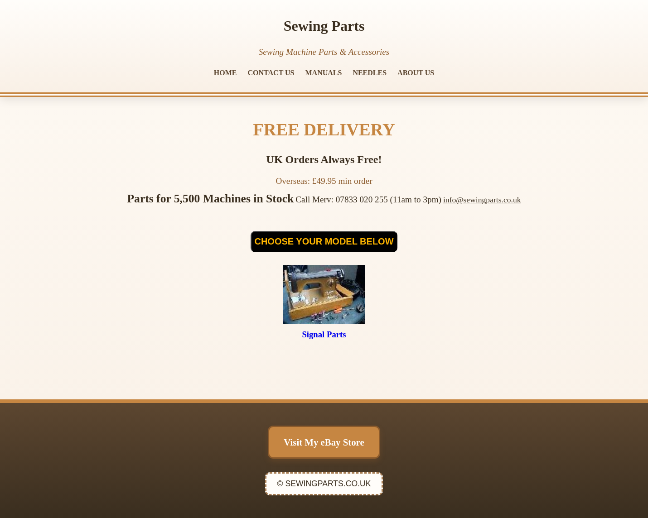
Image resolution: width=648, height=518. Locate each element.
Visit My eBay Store (324, 442)
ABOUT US (415, 73)
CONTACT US (271, 73)
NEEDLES (370, 73)
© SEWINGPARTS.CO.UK (324, 483)
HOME (225, 73)
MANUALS (323, 73)
